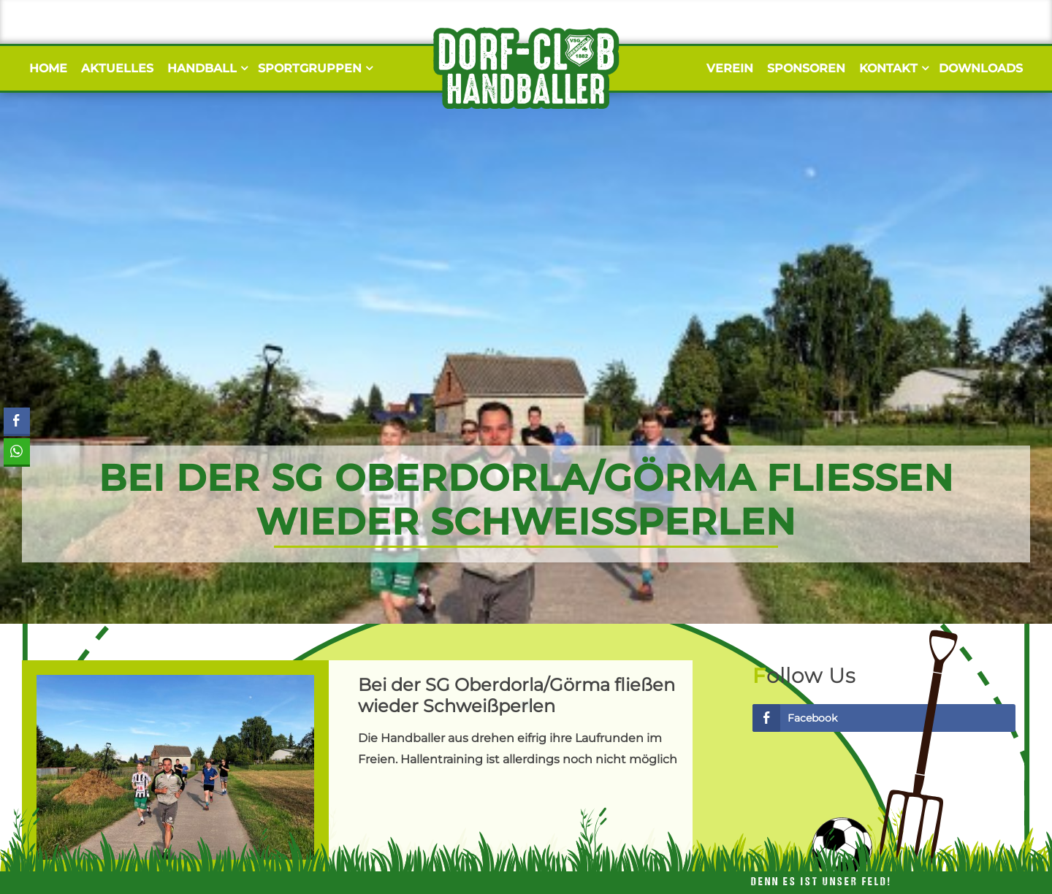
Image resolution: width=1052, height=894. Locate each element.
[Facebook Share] (17, 421)
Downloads (981, 68)
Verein (729, 68)
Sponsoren (806, 68)
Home (48, 68)
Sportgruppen (313, 68)
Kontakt (892, 68)
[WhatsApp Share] (17, 451)
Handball (205, 68)
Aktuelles (117, 68)
